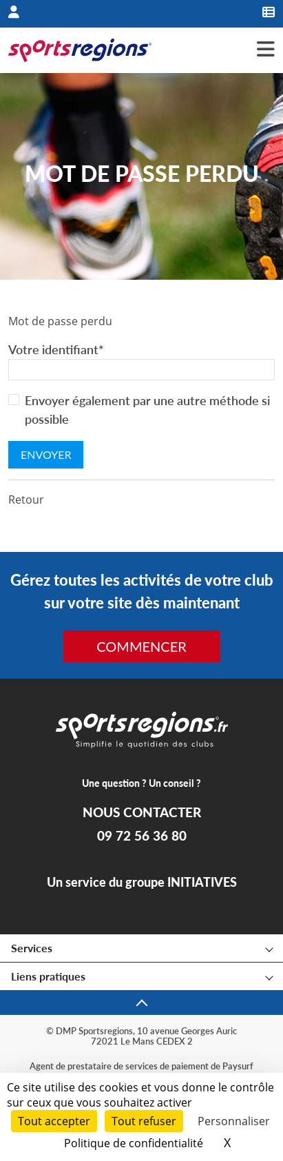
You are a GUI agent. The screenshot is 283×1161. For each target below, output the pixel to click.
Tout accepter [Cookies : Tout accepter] (54, 1121)
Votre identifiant (56, 349)
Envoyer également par (147, 410)
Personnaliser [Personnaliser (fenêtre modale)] (234, 1121)
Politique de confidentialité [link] (133, 1143)
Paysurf (237, 1065)
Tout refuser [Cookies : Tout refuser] (144, 1121)
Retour (26, 499)
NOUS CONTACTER (142, 812)
